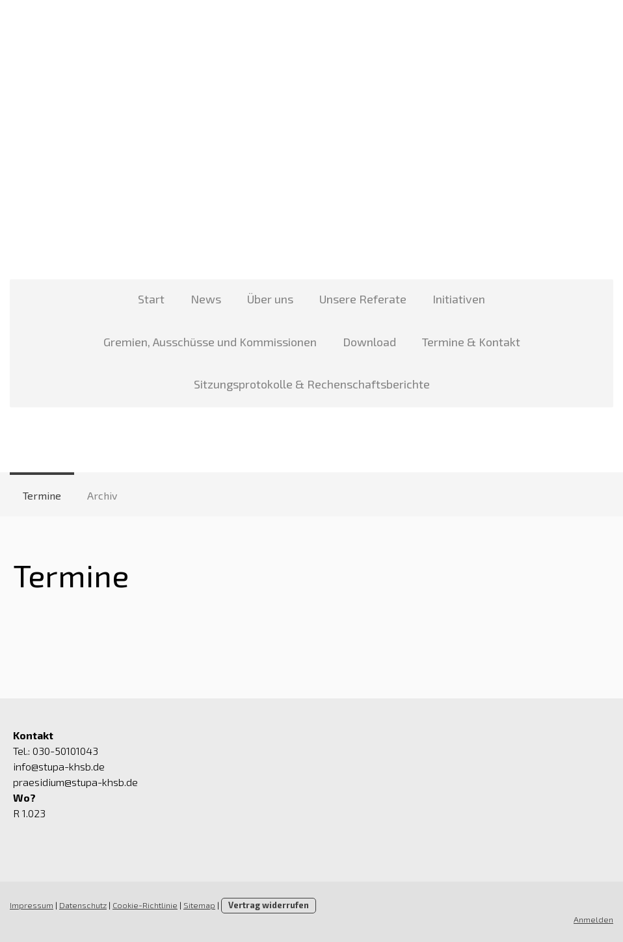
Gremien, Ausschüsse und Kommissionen (210, 342)
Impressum (31, 905)
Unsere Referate (362, 299)
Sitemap (199, 905)
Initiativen (458, 299)
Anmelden (593, 919)
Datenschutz (83, 905)
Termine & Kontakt (471, 342)
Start (151, 299)
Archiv (102, 495)
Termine (42, 495)
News (206, 299)
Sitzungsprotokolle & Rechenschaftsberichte (312, 384)
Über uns (270, 299)
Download (369, 342)
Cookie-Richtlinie (145, 905)
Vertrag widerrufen (268, 905)
